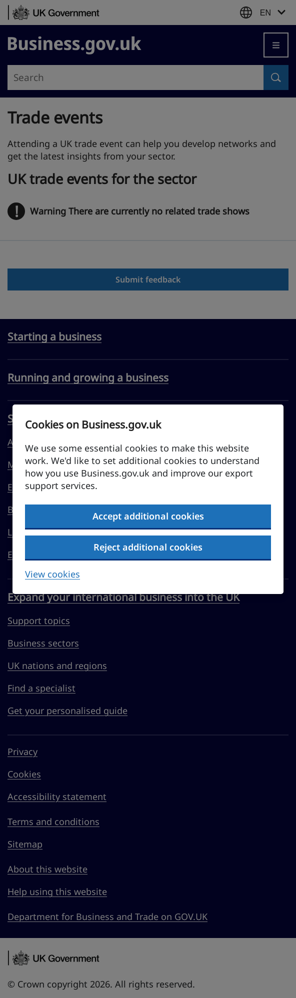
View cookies (52, 574)
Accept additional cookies (148, 516)
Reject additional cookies (148, 547)
